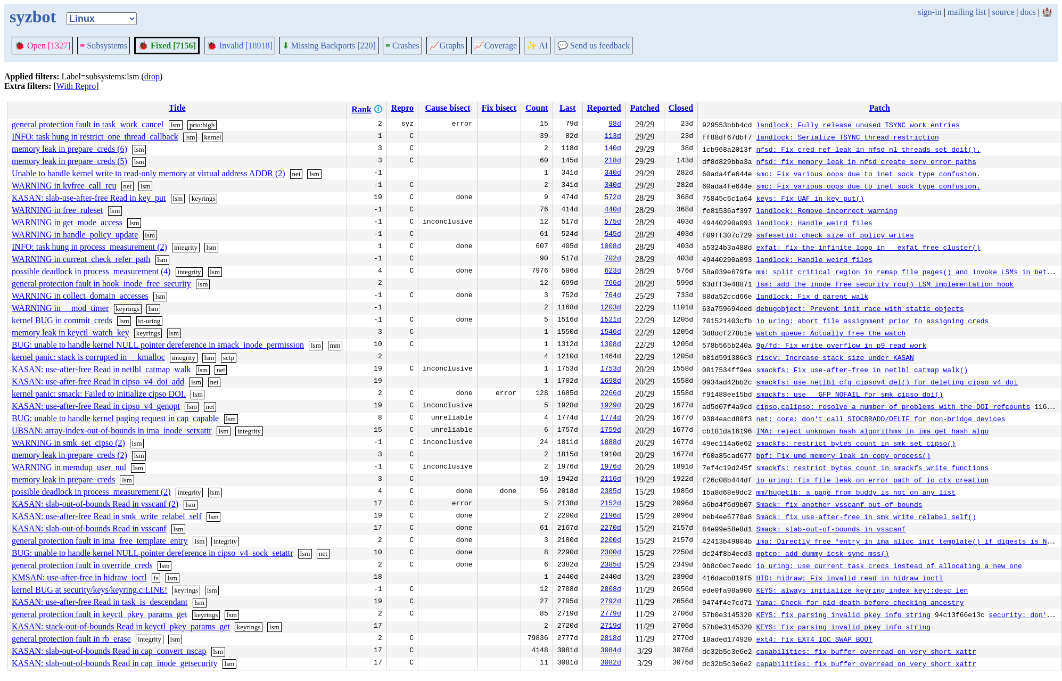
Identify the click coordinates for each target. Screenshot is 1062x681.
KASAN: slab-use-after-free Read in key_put (89, 197)
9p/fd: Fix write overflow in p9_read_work (841, 345)
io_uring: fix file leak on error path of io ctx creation (872, 480)
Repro (402, 107)
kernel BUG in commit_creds (62, 320)
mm (335, 345)
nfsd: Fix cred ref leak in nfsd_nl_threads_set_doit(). (868, 149)
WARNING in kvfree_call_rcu (64, 185)
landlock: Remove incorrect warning (826, 210)
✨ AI (537, 45)
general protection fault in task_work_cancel (87, 124)
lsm (175, 125)
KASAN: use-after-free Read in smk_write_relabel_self (107, 516)
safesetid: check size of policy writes (834, 235)
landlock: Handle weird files (814, 222)
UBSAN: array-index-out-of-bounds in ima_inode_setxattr (111, 430)
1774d (610, 418)
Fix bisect (499, 107)
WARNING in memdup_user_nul (69, 467)
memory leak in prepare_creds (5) (69, 161)
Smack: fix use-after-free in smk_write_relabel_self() (866, 516)
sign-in (929, 12)
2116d (610, 480)
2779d (610, 614)
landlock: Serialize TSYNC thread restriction (847, 137)
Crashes (402, 45)
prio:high (202, 125)
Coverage (495, 45)
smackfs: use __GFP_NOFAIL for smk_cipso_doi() (849, 394)
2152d (610, 504)
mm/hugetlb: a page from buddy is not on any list (855, 492)
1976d (610, 467)
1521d (610, 320)
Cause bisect (447, 107)
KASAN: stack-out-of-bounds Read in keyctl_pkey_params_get (121, 626)
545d (612, 235)
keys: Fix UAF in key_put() (810, 198)
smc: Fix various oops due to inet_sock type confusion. (868, 173)
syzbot (33, 16)
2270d (610, 529)
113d (612, 137)
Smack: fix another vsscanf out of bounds (839, 504)
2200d (610, 541)
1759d (610, 431)
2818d (610, 639)
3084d (610, 651)
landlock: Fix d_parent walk (812, 296)
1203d (610, 308)
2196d (610, 516)
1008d (610, 247)
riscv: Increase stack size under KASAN (834, 357)
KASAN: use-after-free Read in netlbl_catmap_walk (101, 369)
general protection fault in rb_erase (71, 638)
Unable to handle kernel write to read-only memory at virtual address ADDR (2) (148, 173)
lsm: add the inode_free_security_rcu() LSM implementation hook (885, 284)
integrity (185, 247)
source (1003, 12)
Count (536, 107)
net (296, 174)
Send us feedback (593, 45)
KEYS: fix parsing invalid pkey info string (843, 614)
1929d (610, 406)
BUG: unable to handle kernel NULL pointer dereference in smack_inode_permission (158, 344)
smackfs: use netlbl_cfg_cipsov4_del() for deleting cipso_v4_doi (886, 382)
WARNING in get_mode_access (67, 222)
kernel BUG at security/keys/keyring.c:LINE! (89, 589)
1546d (610, 333)
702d (612, 259)
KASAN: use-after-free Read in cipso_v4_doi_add (98, 381)
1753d (610, 369)
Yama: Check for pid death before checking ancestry (860, 602)
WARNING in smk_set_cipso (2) (68, 442)
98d (614, 124)
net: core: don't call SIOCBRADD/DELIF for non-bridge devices (880, 418)
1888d (610, 443)
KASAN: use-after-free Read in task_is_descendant (99, 601)
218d (612, 161)
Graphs (446, 45)
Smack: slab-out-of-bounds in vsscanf (830, 529)
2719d (610, 626)
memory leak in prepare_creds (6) (69, 148)
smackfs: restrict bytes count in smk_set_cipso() (855, 443)
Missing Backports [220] (329, 45)
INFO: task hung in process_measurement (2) (89, 246)
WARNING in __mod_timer (60, 308)
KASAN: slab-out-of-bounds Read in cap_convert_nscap (109, 650)
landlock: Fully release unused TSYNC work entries (857, 124)
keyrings (204, 198)
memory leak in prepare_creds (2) (69, 455)
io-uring (149, 321)
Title (177, 107)
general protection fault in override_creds (82, 565)
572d (612, 198)
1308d (610, 345)
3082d (610, 663)
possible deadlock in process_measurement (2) (91, 491)
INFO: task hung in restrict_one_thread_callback (95, 136)
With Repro (76, 86)
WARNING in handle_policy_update (75, 234)
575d (612, 222)
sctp (228, 358)
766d (612, 284)
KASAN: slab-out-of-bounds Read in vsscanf (89, 528)
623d (612, 271)
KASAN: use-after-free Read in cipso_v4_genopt (96, 406)
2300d (610, 553)
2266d (610, 394)
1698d (610, 382)
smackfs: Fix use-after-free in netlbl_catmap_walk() (862, 369)
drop (152, 76)
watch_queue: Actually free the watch (830, 333)
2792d (610, 602)
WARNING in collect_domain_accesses (80, 295)
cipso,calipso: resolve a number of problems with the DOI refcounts (893, 406)
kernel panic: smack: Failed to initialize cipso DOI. (99, 393)
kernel (212, 137)
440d (612, 210)
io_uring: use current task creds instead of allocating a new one (889, 565)
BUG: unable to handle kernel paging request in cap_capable (115, 418)
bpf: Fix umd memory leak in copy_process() (843, 455)
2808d (610, 590)
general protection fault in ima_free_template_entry (100, 540)
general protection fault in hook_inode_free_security (101, 283)
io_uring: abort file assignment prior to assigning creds (872, 320)
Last (567, 107)
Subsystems (103, 45)
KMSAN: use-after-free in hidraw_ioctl (79, 577)
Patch (879, 107)
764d (612, 296)
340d (612, 173)
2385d (610, 492)
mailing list (967, 12)
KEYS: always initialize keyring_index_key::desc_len (862, 590)
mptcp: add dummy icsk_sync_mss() (822, 553)
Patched (645, 107)
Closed (681, 107)
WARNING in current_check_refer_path (81, 259)
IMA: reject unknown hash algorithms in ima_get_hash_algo (872, 431)
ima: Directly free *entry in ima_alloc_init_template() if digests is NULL (907, 541)
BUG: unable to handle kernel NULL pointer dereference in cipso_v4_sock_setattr (152, 552)
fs (155, 578)
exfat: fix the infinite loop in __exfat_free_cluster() (868, 247)
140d (612, 149)
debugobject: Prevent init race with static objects (860, 308)
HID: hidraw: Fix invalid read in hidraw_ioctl (849, 577)
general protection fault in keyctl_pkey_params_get (99, 614)
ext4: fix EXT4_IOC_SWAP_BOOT (814, 639)
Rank (361, 109)
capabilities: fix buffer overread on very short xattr (866, 651)
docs (1027, 12)
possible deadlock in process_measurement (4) (91, 271)
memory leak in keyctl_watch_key (70, 332)
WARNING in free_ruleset (57, 210)
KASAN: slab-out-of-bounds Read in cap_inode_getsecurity (115, 663)
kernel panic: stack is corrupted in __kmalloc (88, 357)
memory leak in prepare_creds (63, 479)
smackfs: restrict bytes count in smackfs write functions (872, 467)
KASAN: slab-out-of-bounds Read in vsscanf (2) (95, 503)
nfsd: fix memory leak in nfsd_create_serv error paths (866, 161)
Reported (604, 107)
